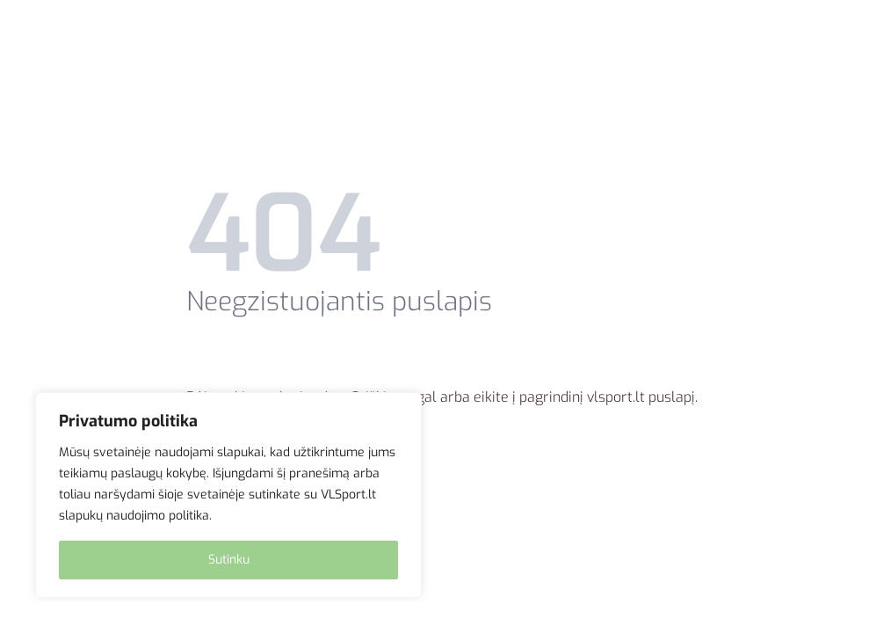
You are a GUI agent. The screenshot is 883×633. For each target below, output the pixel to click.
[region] (228, 495)
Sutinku (229, 559)
